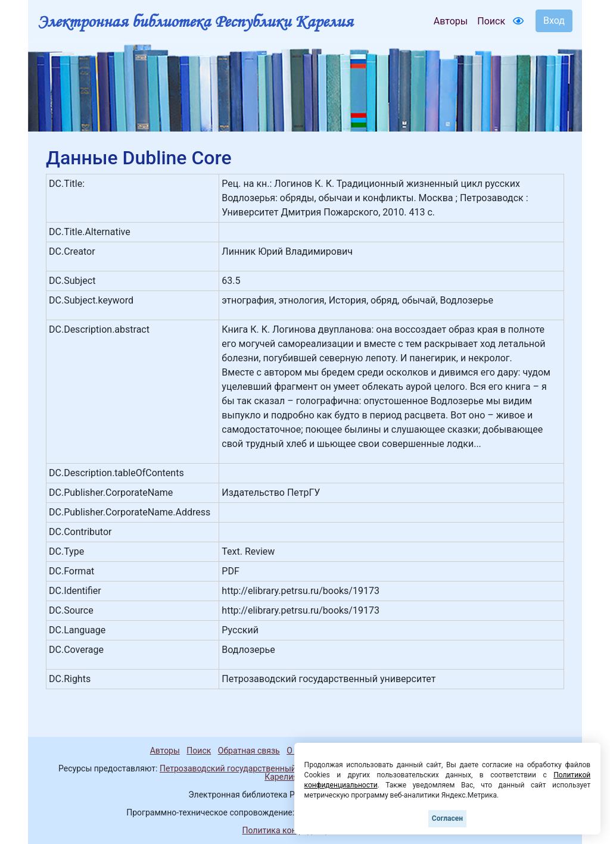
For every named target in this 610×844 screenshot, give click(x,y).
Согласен (447, 818)
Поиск (491, 21)
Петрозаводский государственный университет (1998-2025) (277, 768)
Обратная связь (249, 750)
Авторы (451, 21)
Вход (554, 20)
